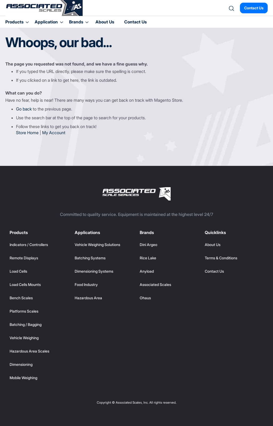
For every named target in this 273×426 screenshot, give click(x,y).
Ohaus (145, 298)
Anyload (147, 271)
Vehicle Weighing (24, 337)
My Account (53, 132)
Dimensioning (21, 364)
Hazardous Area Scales (29, 351)
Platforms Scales (24, 311)
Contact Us (253, 8)
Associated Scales (155, 284)
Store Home (27, 132)
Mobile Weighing (23, 377)
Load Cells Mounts (25, 284)
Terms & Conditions (221, 258)
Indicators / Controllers (29, 244)
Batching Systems (90, 258)
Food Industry (86, 284)
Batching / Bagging (26, 324)
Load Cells (18, 271)
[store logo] (44, 8)
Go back (24, 109)
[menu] (136, 22)
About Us (104, 21)
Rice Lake (148, 258)
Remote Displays (24, 258)
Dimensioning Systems (94, 271)
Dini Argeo (148, 244)
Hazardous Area (88, 298)
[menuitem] (15, 22)
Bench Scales (21, 298)
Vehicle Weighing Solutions (97, 244)
